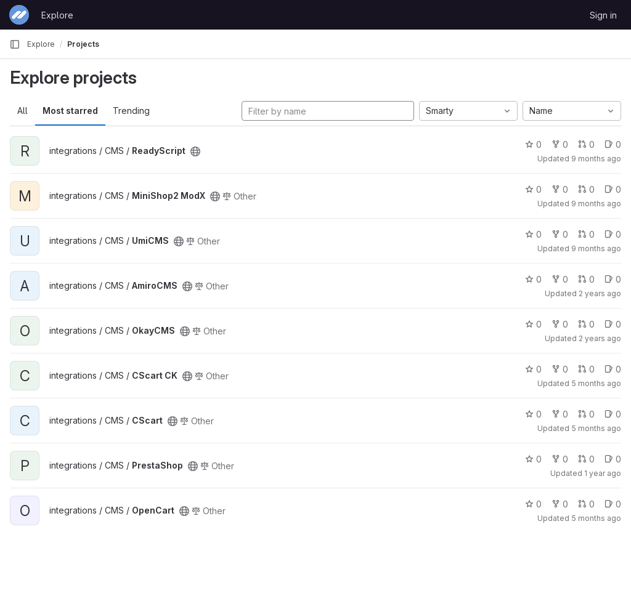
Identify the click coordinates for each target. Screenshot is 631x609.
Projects (83, 44)
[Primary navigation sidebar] (15, 44)
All (22, 110)
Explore (57, 15)
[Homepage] (19, 14)
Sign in (603, 15)
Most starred (70, 110)
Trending (131, 110)
